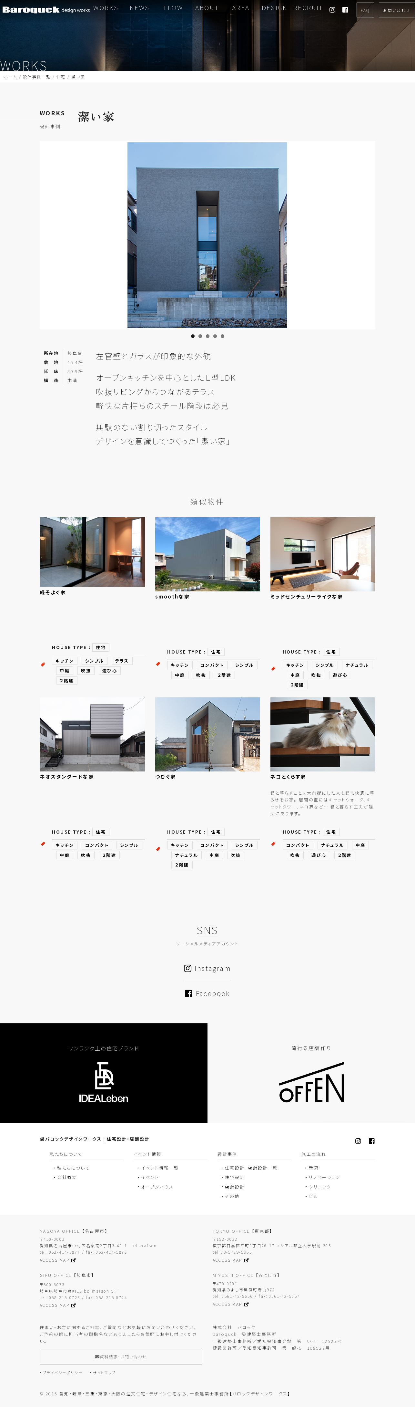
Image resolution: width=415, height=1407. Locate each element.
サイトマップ (104, 1372)
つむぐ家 (165, 776)
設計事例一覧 (37, 76)
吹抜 (86, 670)
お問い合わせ (396, 10)
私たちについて (73, 1168)
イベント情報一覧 (160, 1168)
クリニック (320, 1187)
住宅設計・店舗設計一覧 (251, 1168)
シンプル (94, 661)
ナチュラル (357, 665)
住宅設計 (235, 1177)
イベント (150, 1177)
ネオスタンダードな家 (67, 776)
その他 (232, 1196)
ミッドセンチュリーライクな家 (306, 596)
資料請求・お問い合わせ (121, 1357)
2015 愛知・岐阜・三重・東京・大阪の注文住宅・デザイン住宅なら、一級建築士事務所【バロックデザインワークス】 (168, 1394)
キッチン (65, 661)
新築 (314, 1168)
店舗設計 (235, 1187)
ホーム (10, 76)
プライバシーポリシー (63, 1372)
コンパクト (212, 665)
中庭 (65, 670)
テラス (122, 661)
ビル (313, 1196)
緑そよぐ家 (53, 592)
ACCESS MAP (58, 1260)
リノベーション (324, 1177)
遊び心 (109, 670)
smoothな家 (172, 596)
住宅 (61, 76)
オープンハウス (157, 1187)
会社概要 (67, 1177)
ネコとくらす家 (288, 776)
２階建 (67, 680)
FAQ (365, 10)
